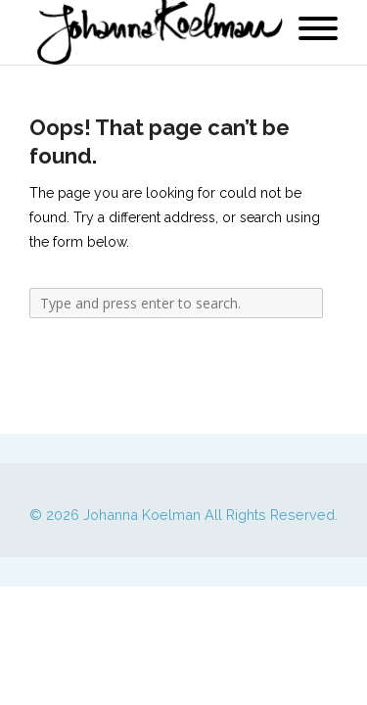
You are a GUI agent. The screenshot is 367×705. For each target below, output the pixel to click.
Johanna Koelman (142, 514)
